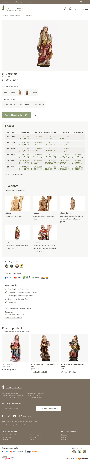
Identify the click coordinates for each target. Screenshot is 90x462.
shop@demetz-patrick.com (14, 315)
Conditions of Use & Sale (10, 435)
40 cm (27, 105)
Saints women (27, 15)
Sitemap (26, 425)
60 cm (34, 105)
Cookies (19, 425)
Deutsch (64, 435)
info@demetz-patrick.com (35, 393)
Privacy (11, 425)
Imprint (4, 425)
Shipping (5, 440)
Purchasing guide (36, 435)
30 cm (20, 105)
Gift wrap (33, 437)
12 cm (5, 105)
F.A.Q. (32, 440)
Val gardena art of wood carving (12, 2)
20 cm (12, 105)
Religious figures (15, 15)
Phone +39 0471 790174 (13, 318)
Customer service (8, 437)
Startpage (5, 15)
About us (28, 2)
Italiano (63, 437)
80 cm (41, 105)
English (63, 440)
